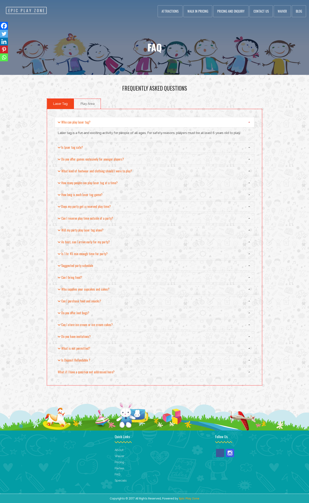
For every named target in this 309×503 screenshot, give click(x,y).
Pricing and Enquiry (231, 11)
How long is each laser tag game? (80, 195)
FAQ (117, 474)
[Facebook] (4, 26)
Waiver (282, 11)
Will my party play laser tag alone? (80, 230)
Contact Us (261, 11)
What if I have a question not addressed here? (86, 372)
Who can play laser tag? (74, 122)
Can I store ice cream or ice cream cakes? (85, 325)
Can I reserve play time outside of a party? (85, 218)
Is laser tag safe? (70, 148)
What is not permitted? (74, 348)
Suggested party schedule (75, 266)
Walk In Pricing (197, 11)
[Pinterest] (4, 49)
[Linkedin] (4, 42)
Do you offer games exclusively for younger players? (91, 159)
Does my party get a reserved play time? (84, 207)
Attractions (170, 11)
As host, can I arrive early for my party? (84, 242)
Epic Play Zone (189, 498)
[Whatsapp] (4, 57)
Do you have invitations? (74, 337)
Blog (299, 11)
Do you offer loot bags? (73, 313)
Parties (119, 468)
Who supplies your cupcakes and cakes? (83, 289)
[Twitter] (4, 34)
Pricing (120, 462)
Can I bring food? (70, 278)
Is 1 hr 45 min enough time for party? (83, 254)
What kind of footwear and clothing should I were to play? (95, 171)
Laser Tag (60, 104)
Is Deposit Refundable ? (74, 360)
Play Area (87, 104)
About (119, 450)
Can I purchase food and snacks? (79, 301)
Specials (121, 480)
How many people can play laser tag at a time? (88, 183)
